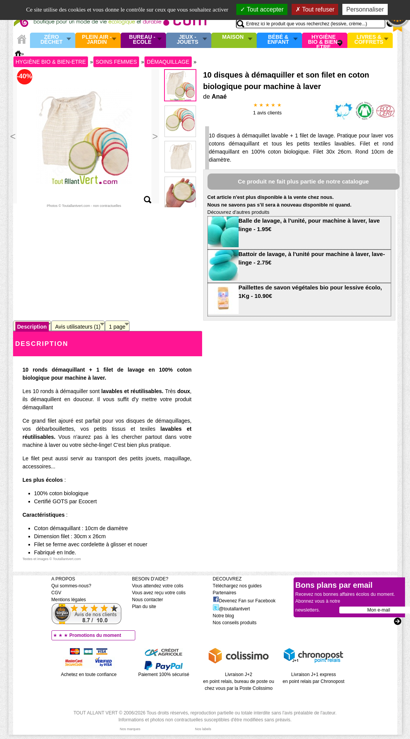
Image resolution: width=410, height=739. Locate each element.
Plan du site (144, 606)
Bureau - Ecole (142, 40)
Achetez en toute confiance (89, 674)
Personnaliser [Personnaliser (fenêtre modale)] (365, 9)
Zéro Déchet (51, 40)
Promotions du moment (95, 635)
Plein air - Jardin (96, 40)
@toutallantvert (231, 609)
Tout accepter (262, 9)
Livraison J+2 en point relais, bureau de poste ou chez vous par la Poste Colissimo (238, 681)
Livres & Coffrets (368, 40)
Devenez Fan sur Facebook (244, 600)
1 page (117, 327)
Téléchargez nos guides (237, 586)
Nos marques (130, 729)
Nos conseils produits (235, 622)
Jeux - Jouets (187, 40)
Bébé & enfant (278, 40)
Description (32, 327)
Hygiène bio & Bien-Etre (323, 40)
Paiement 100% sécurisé (163, 674)
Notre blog (223, 615)
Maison (233, 37)
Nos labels (203, 729)
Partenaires (224, 592)
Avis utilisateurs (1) (78, 327)
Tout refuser (315, 9)
